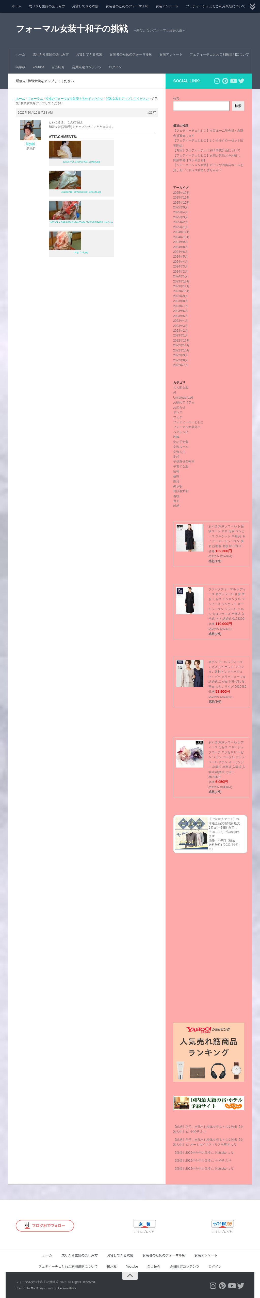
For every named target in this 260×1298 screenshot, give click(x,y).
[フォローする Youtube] (233, 81)
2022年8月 (180, 360)
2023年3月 (180, 326)
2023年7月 (180, 306)
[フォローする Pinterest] (225, 81)
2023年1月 (180, 335)
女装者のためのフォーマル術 (127, 6)
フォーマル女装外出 (187, 427)
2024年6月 (180, 252)
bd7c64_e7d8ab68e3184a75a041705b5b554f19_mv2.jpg (81, 222)
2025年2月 (180, 222)
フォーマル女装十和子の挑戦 (72, 29)
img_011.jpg (81, 252)
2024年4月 (180, 261)
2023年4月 (180, 321)
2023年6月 (180, 311)
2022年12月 (181, 340)
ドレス (177, 412)
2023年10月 (181, 291)
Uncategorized (183, 397)
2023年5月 (180, 316)
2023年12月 (181, 281)
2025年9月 (180, 207)
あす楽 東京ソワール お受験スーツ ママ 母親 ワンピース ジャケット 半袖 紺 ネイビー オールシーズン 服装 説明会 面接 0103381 (226, 536)
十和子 (194, 1131)
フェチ (177, 417)
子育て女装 (180, 466)
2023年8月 (180, 301)
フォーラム (35, 98)
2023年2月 (180, 330)
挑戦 (176, 476)
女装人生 (179, 452)
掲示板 (20, 67)
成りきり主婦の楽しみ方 (47, 6)
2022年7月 (180, 365)
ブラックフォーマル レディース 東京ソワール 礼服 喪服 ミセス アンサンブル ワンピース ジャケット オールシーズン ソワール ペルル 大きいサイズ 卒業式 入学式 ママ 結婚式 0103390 (227, 604)
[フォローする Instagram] (217, 81)
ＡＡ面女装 (180, 387)
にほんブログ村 (144, 1232)
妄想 (176, 456)
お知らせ (179, 407)
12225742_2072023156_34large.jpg (81, 191)
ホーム (17, 6)
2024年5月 (180, 256)
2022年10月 (181, 350)
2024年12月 (181, 232)
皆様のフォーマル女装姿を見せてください (74, 98)
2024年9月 (180, 242)
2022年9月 (180, 355)
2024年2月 (180, 271)
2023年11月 (181, 286)
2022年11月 (181, 345)
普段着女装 (180, 491)
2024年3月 (180, 266)
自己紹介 (58, 67)
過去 (176, 501)
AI (174, 392)
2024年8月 (180, 247)
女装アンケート (167, 6)
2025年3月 (180, 217)
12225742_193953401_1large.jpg (81, 161)
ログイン (115, 67)
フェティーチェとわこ (188, 422)
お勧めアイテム (183, 402)
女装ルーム (180, 447)
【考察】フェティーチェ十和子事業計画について (206, 150)
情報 (176, 471)
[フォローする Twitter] (241, 81)
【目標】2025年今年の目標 (191, 1152)
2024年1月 (180, 276)
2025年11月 (181, 197)
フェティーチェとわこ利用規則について (215, 6)
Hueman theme (67, 1288)
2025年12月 (181, 192)
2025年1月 (180, 227)
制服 (176, 437)
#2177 (152, 112)
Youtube (38, 67)
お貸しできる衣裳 (85, 6)
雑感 (176, 506)
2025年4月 (180, 212)
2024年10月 (181, 237)
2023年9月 (180, 296)
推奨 (176, 481)
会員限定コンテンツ (87, 67)
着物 (176, 496)
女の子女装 (180, 442)
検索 (176, 98)
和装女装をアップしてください (127, 98)
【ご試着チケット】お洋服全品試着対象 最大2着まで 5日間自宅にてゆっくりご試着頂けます (224, 827)
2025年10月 (181, 202)
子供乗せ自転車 (183, 461)
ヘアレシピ (180, 432)
